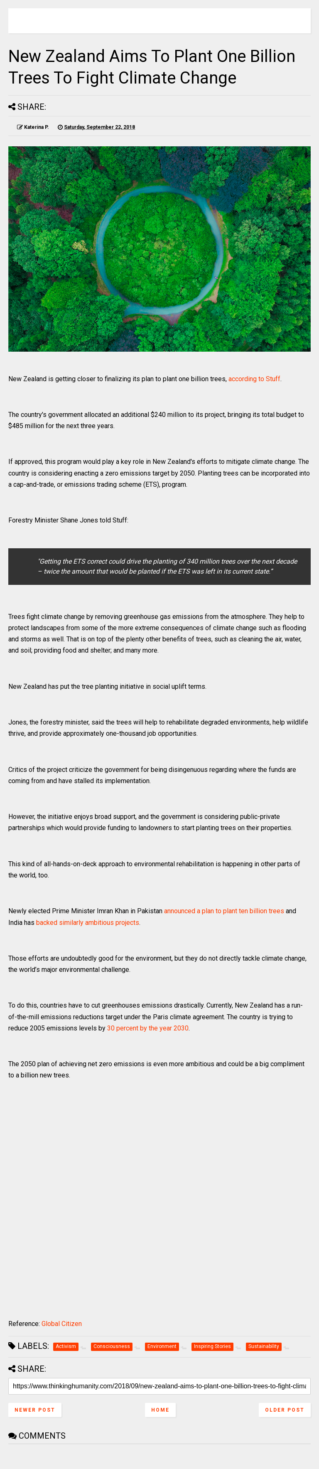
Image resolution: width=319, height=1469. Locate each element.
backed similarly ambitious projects (87, 923)
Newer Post (35, 1410)
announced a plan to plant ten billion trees (224, 911)
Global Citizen (62, 1324)
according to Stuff (254, 379)
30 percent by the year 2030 (148, 1028)
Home (160, 1410)
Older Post (284, 1410)
